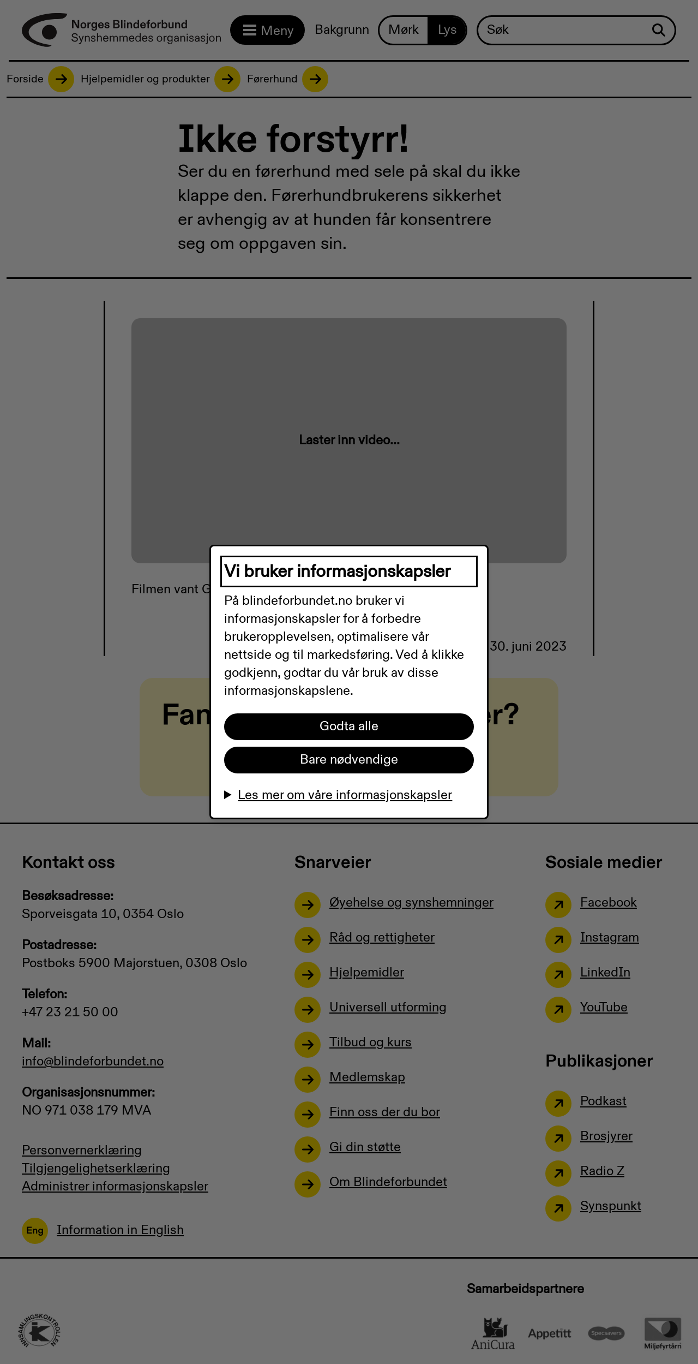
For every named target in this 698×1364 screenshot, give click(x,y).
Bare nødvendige (349, 760)
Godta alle (349, 726)
